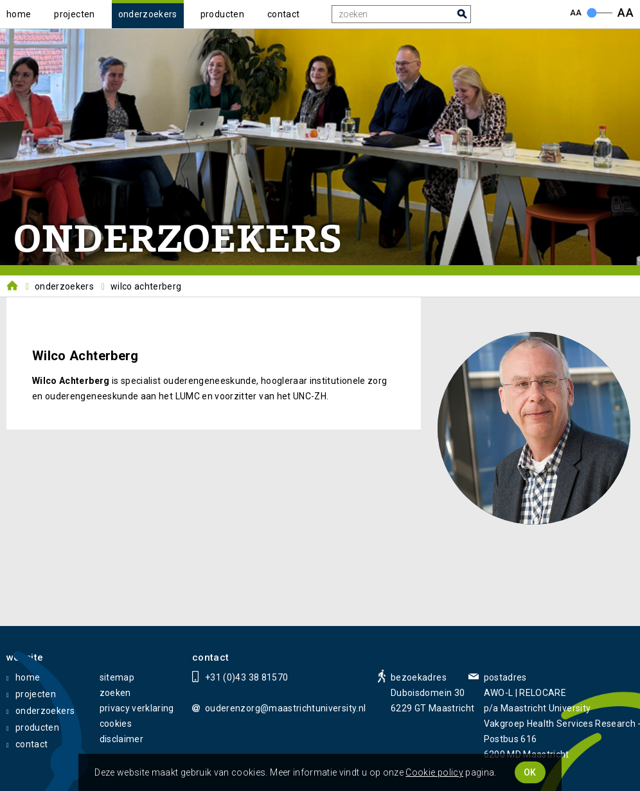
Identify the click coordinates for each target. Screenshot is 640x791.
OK (530, 772)
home (18, 14)
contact (283, 14)
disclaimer (122, 739)
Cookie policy (434, 772)
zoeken (115, 693)
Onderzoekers (64, 286)
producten (222, 14)
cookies (116, 723)
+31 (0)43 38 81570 (246, 677)
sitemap (117, 677)
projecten (74, 14)
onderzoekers (147, 14)
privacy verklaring (137, 708)
